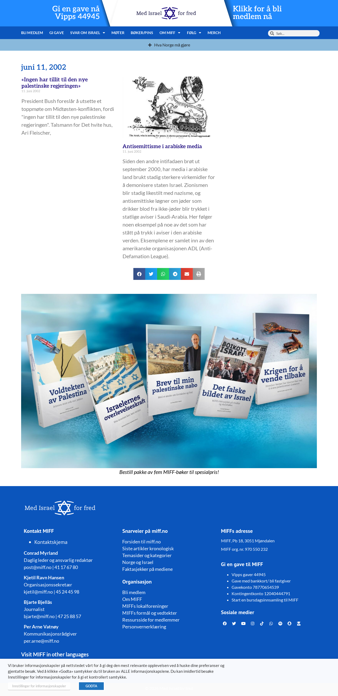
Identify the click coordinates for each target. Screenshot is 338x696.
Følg (194, 33)
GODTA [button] (91, 686)
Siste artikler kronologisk (148, 548)
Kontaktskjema (51, 542)
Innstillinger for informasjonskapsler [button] (39, 686)
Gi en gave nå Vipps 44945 (76, 12)
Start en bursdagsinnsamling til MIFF (265, 599)
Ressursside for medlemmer (151, 620)
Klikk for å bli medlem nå (257, 12)
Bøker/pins (142, 32)
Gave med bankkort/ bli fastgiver (261, 580)
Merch (214, 32)
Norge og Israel (137, 562)
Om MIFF (170, 33)
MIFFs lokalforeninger (145, 606)
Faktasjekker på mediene (147, 569)
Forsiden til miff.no (141, 541)
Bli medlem (32, 32)
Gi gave (56, 32)
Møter (117, 32)
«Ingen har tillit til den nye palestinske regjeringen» (54, 83)
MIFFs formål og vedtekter (149, 613)
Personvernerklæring (144, 626)
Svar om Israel (87, 33)
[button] (139, 274)
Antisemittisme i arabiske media (162, 146)
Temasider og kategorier (147, 555)
